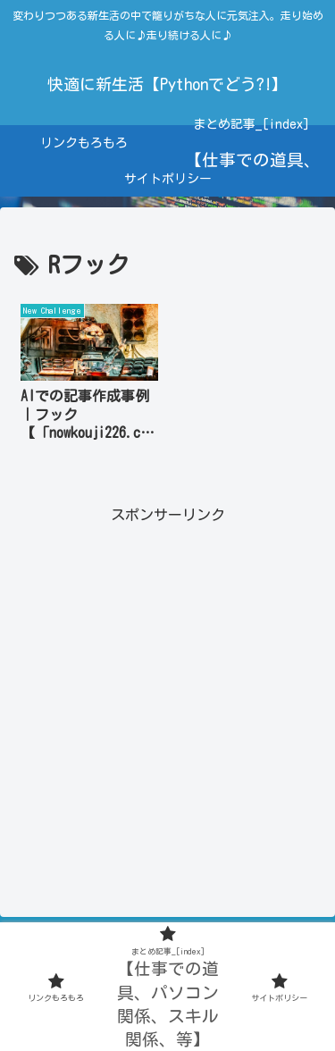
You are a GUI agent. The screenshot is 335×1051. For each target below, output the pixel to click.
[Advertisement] (167, 694)
